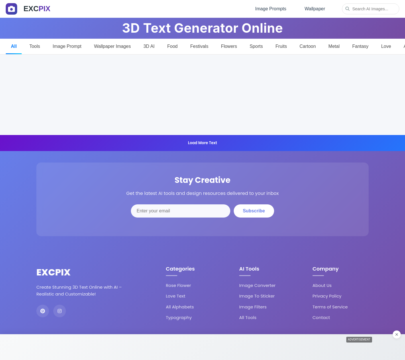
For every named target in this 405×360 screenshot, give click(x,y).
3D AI (149, 46)
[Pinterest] (42, 311)
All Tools (247, 317)
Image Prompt (67, 46)
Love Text (175, 296)
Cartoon (308, 46)
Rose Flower (178, 285)
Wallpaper (315, 8)
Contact (321, 317)
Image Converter (257, 285)
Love (386, 46)
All (14, 46)
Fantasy (360, 46)
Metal (334, 46)
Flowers (229, 46)
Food (172, 46)
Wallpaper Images (112, 46)
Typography (179, 317)
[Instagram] (59, 311)
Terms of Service (330, 307)
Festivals (199, 46)
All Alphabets (180, 307)
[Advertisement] (202, 95)
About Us (322, 285)
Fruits (281, 46)
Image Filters (253, 307)
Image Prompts (270, 8)
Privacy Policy (326, 296)
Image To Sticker (257, 296)
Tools (34, 46)
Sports (256, 46)
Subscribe (254, 210)
